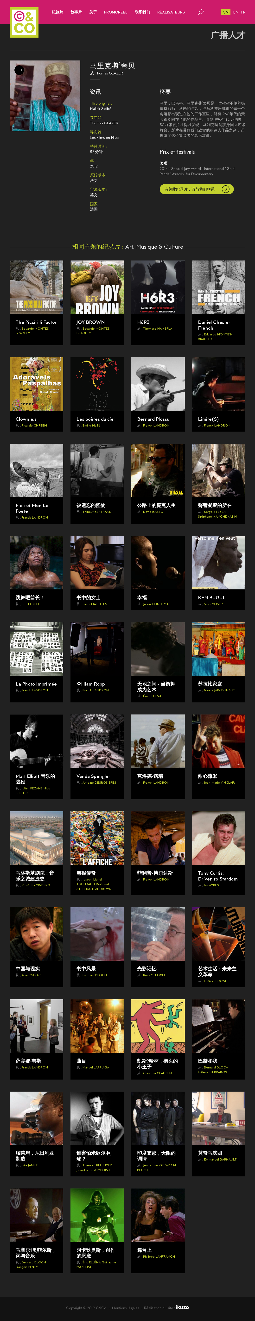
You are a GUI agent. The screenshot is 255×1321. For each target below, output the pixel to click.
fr (243, 12)
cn (226, 12)
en (235, 12)
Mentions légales (125, 1308)
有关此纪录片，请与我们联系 (190, 189)
